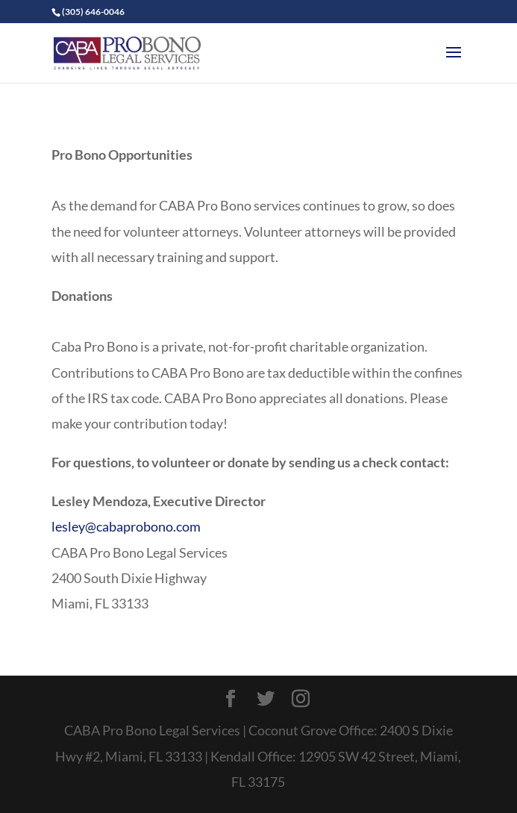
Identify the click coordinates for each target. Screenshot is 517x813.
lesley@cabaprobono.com (126, 526)
